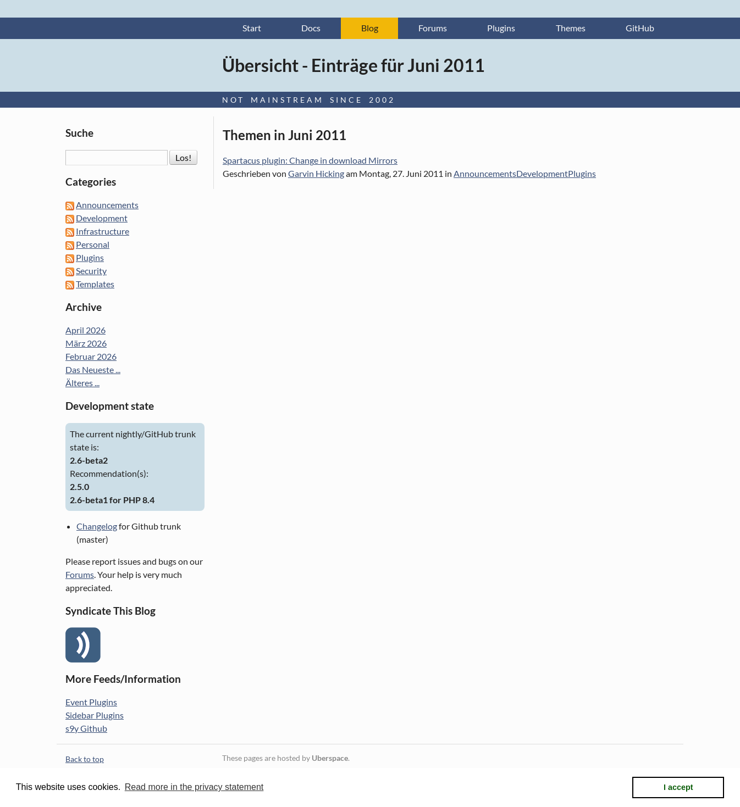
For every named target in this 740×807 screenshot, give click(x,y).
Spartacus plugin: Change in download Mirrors (310, 160)
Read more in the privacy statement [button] (194, 787)
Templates (95, 284)
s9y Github (86, 728)
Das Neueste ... (92, 370)
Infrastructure (102, 231)
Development (542, 174)
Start (251, 28)
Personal (92, 245)
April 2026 (85, 330)
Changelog (96, 526)
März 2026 (86, 343)
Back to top (84, 759)
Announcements (485, 174)
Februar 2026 (91, 357)
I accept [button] (678, 787)
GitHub (640, 28)
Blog (369, 28)
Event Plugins (91, 702)
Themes (571, 28)
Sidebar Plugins (94, 715)
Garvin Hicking (316, 174)
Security (91, 271)
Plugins (501, 28)
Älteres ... (82, 383)
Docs (311, 28)
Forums (432, 28)
